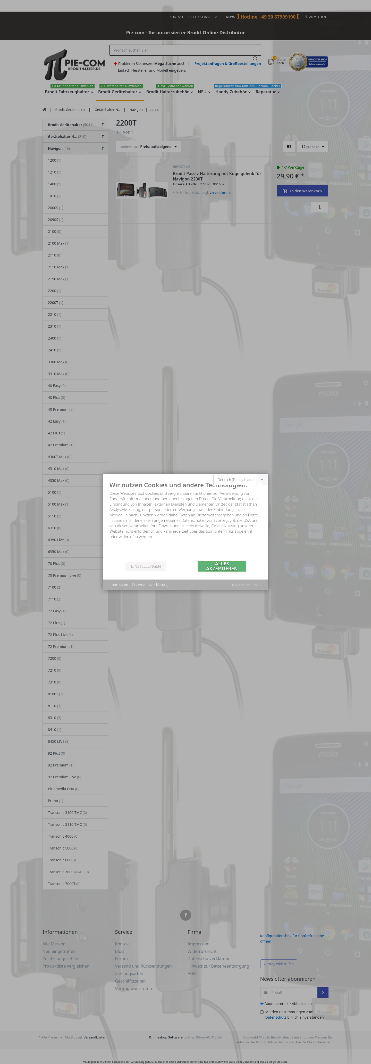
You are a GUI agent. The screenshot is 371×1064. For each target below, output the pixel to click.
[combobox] (240, 479)
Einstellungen (146, 566)
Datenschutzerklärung (150, 584)
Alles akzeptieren (222, 566)
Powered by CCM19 (247, 585)
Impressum (118, 584)
